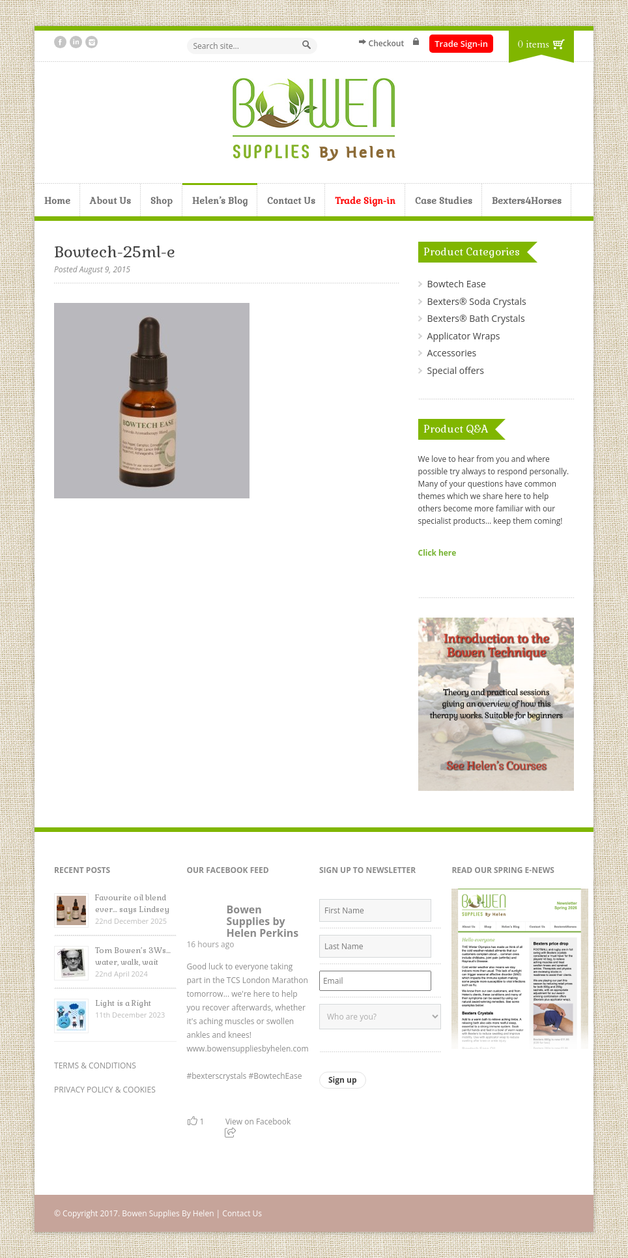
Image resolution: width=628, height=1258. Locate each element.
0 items (533, 44)
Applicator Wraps (463, 336)
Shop (161, 201)
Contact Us (291, 201)
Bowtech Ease (456, 284)
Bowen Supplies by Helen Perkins (262, 921)
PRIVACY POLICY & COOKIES (105, 1089)
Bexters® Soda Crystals (476, 301)
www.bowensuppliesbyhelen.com (247, 1048)
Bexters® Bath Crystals (476, 318)
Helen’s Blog (220, 201)
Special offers (455, 370)
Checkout (387, 43)
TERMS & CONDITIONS (95, 1065)
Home (57, 201)
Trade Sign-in (461, 44)
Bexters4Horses (527, 201)
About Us (110, 201)
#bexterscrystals (216, 1075)
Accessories (452, 353)
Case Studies (443, 201)
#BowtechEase (275, 1075)
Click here (437, 552)
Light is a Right (123, 1003)
